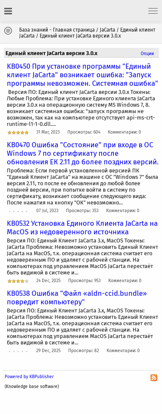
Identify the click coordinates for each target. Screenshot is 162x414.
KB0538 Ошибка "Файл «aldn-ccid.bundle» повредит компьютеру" (77, 297)
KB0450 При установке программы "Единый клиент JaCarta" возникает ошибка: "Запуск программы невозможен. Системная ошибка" (82, 74)
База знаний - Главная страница (57, 30)
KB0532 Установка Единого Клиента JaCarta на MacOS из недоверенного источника (82, 227)
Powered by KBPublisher (29, 376)
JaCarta (107, 30)
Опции (147, 53)
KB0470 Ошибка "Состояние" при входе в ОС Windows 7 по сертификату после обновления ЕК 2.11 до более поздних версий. (83, 153)
